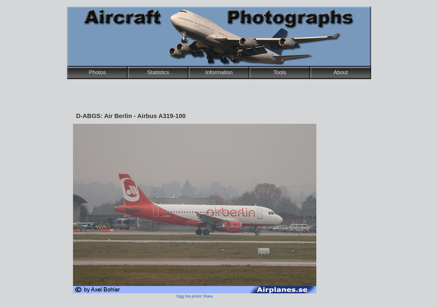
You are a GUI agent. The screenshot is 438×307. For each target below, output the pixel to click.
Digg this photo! (189, 296)
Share (208, 296)
